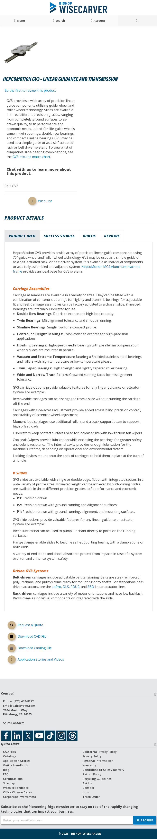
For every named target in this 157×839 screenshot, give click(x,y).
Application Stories (16, 761)
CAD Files (9, 752)
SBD (90, 586)
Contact (88, 788)
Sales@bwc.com (24, 706)
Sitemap (9, 783)
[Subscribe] (144, 820)
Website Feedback (16, 788)
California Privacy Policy (100, 752)
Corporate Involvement (19, 797)
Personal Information (98, 761)
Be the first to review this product (30, 90)
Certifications (12, 779)
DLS (66, 586)
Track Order (91, 797)
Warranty (89, 765)
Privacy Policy (92, 756)
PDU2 (75, 586)
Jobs (86, 792)
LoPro (56, 586)
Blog (6, 770)
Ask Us (87, 783)
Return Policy (92, 774)
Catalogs (9, 756)
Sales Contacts (13, 723)
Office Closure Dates (17, 792)
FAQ (6, 774)
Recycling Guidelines (97, 779)
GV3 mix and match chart (31, 156)
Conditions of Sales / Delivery (103, 770)
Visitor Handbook (15, 765)
